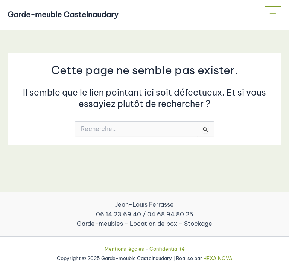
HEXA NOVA (218, 258)
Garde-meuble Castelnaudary (63, 14)
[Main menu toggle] (273, 14)
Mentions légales (124, 249)
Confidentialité (167, 249)
